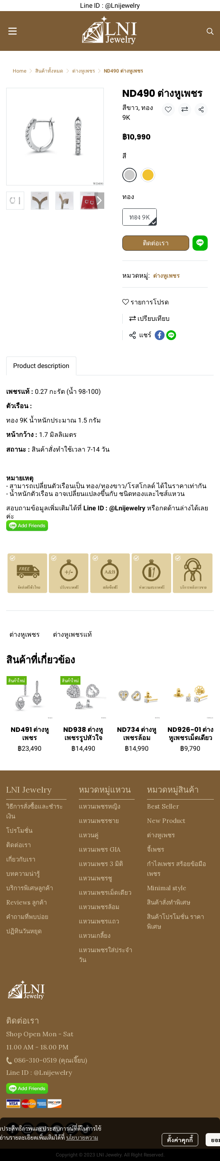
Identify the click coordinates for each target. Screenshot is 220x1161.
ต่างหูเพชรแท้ (72, 634)
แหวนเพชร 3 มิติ (101, 864)
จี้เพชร (155, 849)
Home (19, 71)
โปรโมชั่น (19, 830)
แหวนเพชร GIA (99, 849)
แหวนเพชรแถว (99, 921)
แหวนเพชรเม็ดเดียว (105, 892)
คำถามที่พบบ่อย (27, 917)
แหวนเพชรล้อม (99, 907)
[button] (210, 31)
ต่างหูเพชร (83, 71)
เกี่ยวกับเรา (20, 859)
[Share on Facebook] (160, 335)
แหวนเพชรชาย (99, 821)
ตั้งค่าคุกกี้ (180, 1139)
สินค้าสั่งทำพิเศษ (168, 902)
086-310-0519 (35, 1060)
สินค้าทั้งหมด (49, 71)
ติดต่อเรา (156, 243)
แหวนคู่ (89, 835)
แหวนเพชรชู (95, 878)
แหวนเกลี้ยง (94, 935)
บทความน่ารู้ (23, 874)
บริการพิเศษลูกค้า (29, 888)
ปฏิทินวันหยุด (24, 931)
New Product (166, 821)
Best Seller (163, 806)
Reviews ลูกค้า (26, 902)
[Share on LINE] (171, 335)
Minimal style (166, 888)
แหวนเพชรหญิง (99, 806)
